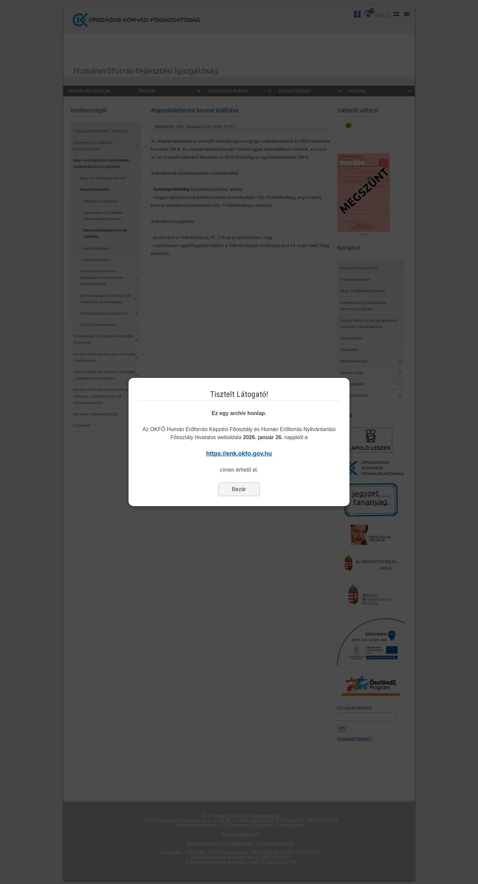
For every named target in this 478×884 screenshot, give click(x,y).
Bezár (239, 489)
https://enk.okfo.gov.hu (239, 453)
